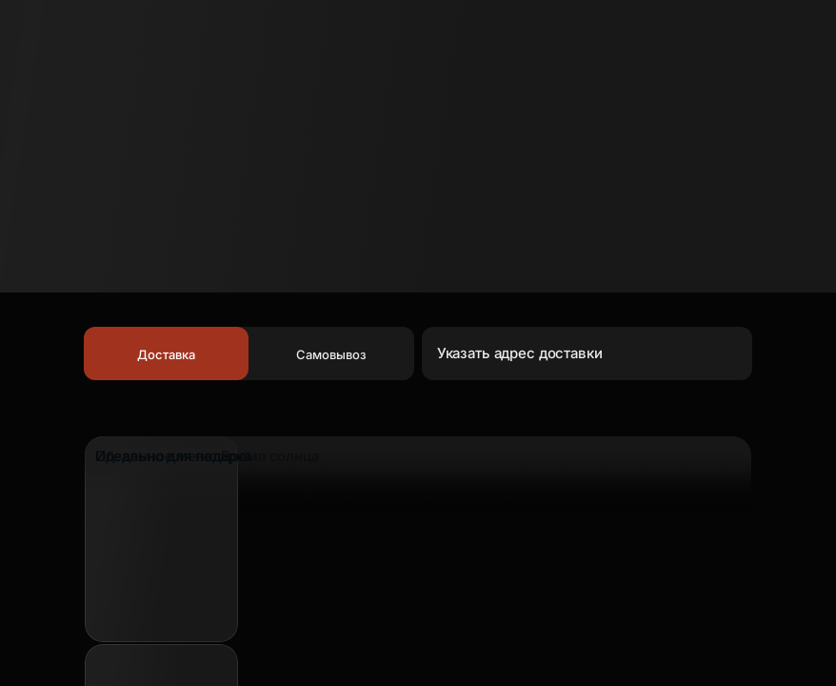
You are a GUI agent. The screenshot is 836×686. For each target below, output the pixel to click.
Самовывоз (331, 354)
